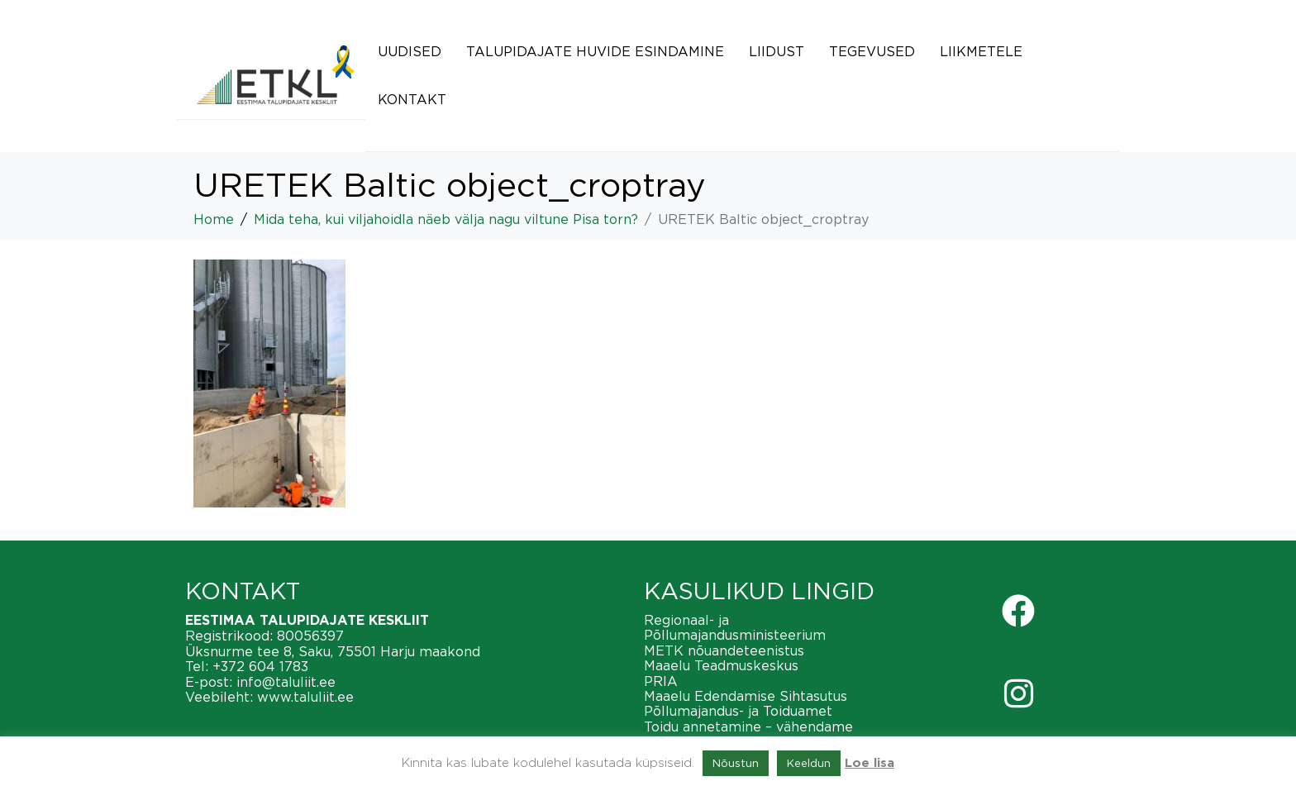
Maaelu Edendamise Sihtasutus (745, 695)
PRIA (661, 681)
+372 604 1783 (260, 666)
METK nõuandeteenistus (724, 650)
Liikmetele (981, 51)
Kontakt (412, 99)
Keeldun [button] (809, 763)
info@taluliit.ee (286, 681)
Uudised (409, 51)
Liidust (776, 51)
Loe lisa (869, 763)
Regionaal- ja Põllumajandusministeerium (735, 627)
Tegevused (872, 51)
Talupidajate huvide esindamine (595, 51)
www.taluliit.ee (305, 696)
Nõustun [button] (735, 763)
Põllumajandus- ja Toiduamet (738, 710)
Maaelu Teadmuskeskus (721, 665)
